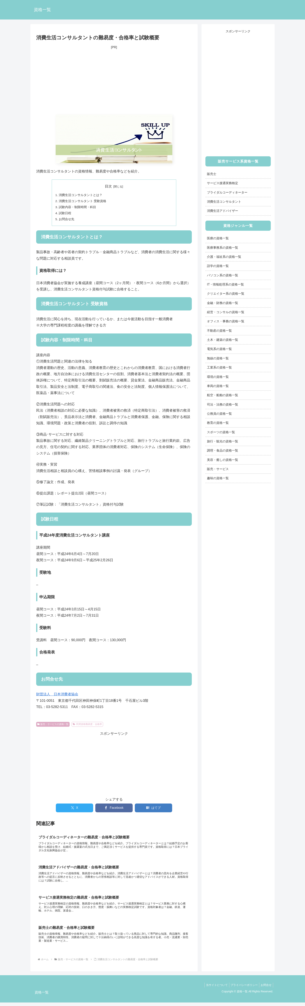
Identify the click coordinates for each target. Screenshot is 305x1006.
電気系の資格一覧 (219, 349)
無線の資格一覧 (218, 358)
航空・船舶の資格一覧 (222, 395)
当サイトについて (214, 988)
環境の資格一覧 (218, 376)
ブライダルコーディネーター (227, 192)
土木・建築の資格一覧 (222, 339)
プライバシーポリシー (242, 988)
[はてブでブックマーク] (153, 809)
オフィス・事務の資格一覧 (225, 321)
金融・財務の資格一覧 (222, 303)
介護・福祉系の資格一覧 (224, 256)
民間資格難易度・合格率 (87, 725)
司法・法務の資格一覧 (222, 404)
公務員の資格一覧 (219, 413)
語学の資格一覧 (218, 266)
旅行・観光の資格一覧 (222, 441)
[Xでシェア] (74, 809)
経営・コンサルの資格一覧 (225, 312)
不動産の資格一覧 (219, 330)
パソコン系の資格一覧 (222, 275)
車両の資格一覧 (218, 386)
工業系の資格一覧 (219, 367)
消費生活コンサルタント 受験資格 (83, 201)
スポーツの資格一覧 (221, 432)
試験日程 (65, 214)
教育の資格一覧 (218, 422)
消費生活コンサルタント (224, 201)
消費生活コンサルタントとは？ (81, 195)
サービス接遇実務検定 (222, 183)
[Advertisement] (114, 82)
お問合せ (265, 988)
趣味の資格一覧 (218, 478)
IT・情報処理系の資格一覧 (225, 284)
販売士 (211, 174)
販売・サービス (218, 469)
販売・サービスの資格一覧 (52, 725)
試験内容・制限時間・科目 (77, 208)
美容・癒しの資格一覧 (222, 459)
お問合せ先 (66, 220)
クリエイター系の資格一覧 (225, 293)
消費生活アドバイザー (222, 210)
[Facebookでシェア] (114, 809)
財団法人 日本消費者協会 (57, 695)
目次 (108, 186)
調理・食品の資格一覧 (222, 450)
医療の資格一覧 (218, 238)
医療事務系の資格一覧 (222, 247)
